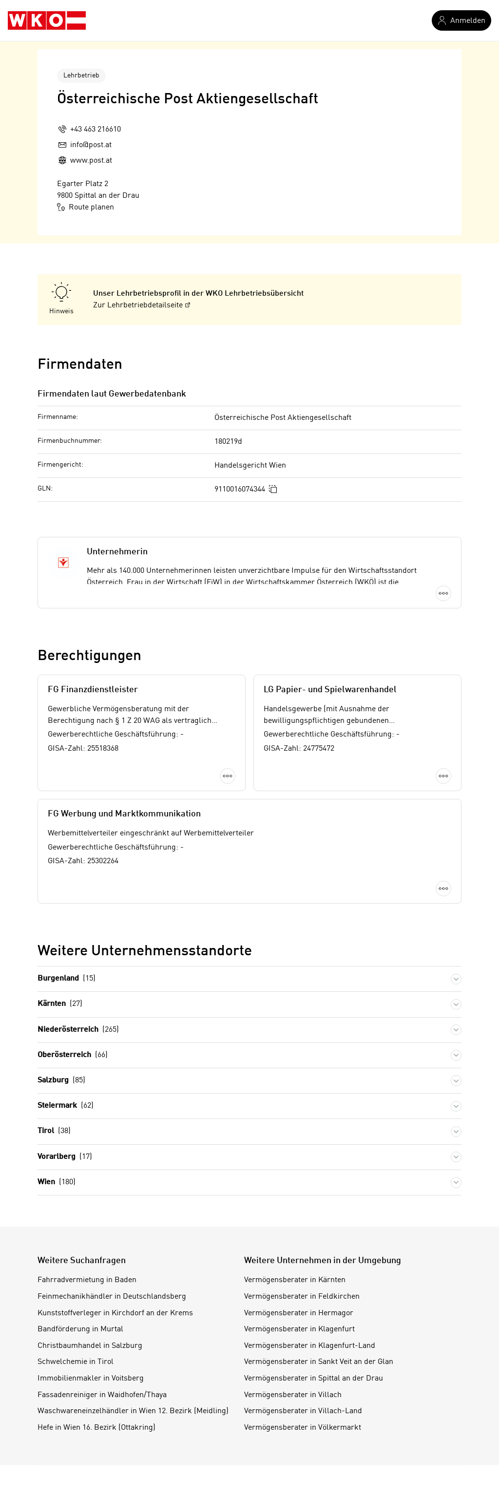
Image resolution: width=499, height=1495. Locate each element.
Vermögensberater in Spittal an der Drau (313, 1378)
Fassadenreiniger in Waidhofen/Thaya (102, 1395)
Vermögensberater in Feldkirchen (302, 1297)
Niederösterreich (78, 1030)
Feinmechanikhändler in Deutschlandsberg (112, 1297)
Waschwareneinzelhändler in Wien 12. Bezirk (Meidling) (133, 1411)
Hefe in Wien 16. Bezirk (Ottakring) (96, 1428)
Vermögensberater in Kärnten (294, 1280)
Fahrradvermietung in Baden (87, 1280)
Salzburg (61, 1080)
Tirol (54, 1131)
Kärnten (60, 1004)
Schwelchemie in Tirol (76, 1362)
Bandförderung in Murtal (80, 1329)
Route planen (85, 207)
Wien (57, 1182)
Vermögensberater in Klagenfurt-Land (309, 1346)
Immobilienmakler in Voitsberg (91, 1378)
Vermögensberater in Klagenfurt (299, 1329)
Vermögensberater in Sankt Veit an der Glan (318, 1362)
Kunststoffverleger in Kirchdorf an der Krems (115, 1313)
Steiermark (66, 1106)
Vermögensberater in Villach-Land (303, 1411)
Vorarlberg (65, 1157)
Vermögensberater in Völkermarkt (302, 1428)
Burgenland (67, 979)
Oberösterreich (73, 1055)
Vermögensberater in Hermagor (298, 1313)
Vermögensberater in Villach (293, 1395)
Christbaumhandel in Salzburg (90, 1346)
